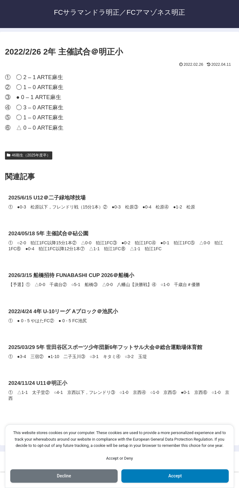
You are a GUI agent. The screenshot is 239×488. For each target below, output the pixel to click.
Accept (175, 475)
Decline (64, 475)
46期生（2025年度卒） (28, 155)
